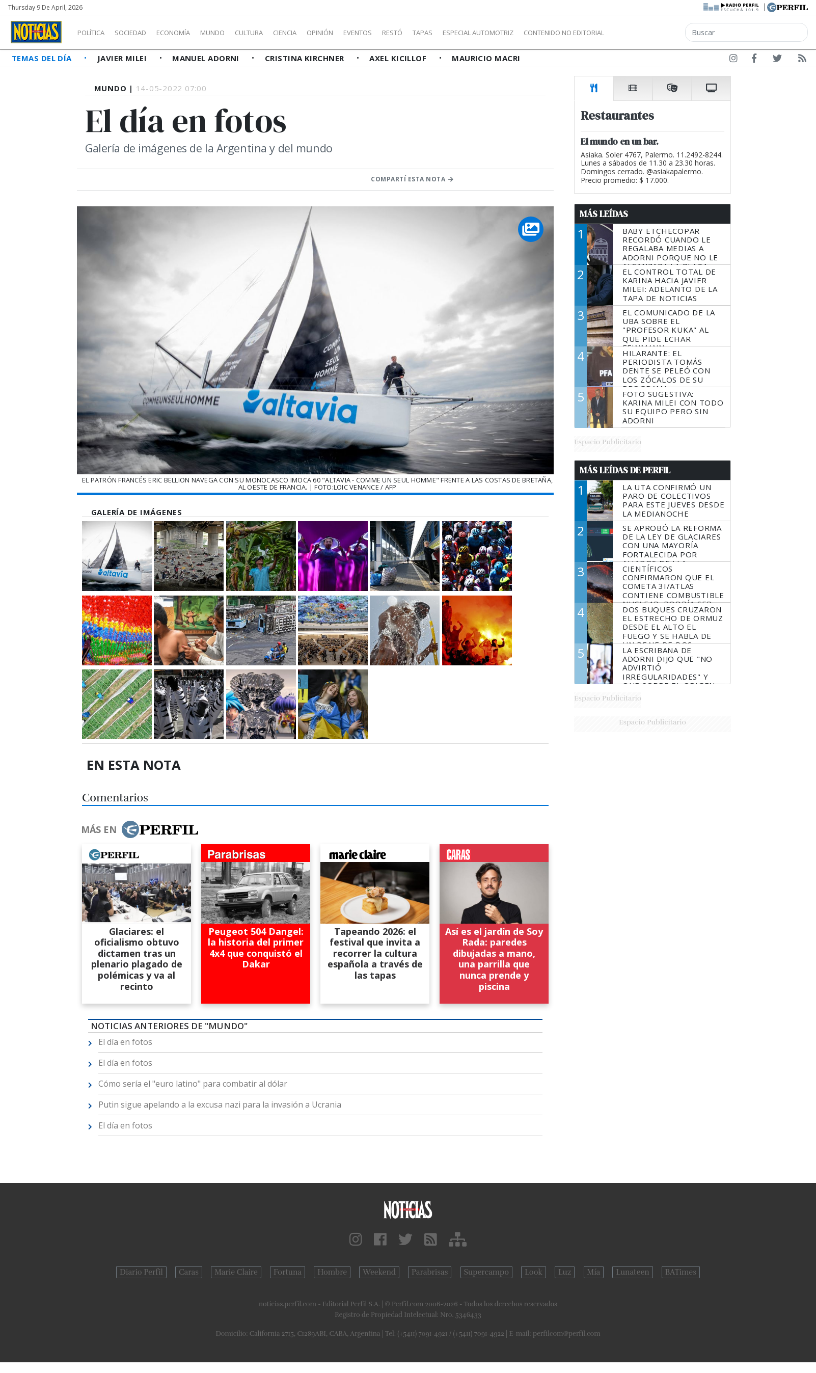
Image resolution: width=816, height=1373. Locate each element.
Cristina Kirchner (305, 58)
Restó (445, 33)
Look (533, 1272)
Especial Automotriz (546, 33)
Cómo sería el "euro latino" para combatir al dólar (192, 1083)
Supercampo (486, 1272)
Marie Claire (236, 1272)
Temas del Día (43, 58)
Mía (594, 1272)
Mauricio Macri (486, 58)
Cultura (278, 33)
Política (94, 33)
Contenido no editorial (651, 33)
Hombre (332, 1272)
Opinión (361, 33)
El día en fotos (125, 1041)
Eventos (406, 33)
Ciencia (320, 33)
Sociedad (141, 33)
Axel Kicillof (398, 58)
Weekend (379, 1272)
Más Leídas (604, 214)
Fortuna (288, 1272)
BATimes (680, 1272)
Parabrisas (430, 1272)
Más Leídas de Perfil (625, 470)
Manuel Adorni (206, 58)
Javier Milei (123, 58)
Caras (189, 1272)
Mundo (236, 33)
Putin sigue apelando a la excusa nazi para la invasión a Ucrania (219, 1104)
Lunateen (632, 1272)
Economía (190, 33)
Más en (139, 829)
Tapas (480, 33)
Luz (564, 1272)
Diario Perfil (141, 1272)
